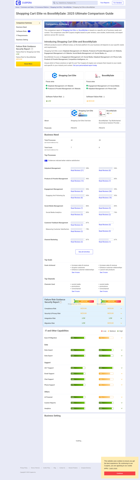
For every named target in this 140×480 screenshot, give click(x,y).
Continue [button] (120, 473)
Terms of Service (35, 468)
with (60, 86)
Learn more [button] (113, 468)
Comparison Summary (24, 23)
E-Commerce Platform (42, 7)
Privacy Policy (23, 468)
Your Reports (104, 3)
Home (17, 7)
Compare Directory (86, 468)
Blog (55, 468)
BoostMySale (68, 7)
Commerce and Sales (27, 7)
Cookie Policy (46, 468)
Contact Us (62, 468)
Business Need (21, 27)
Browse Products (73, 468)
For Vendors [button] (118, 3)
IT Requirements (22, 35)
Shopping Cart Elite (56, 7)
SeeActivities (84, 252)
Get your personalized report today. (85, 65)
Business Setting (22, 40)
